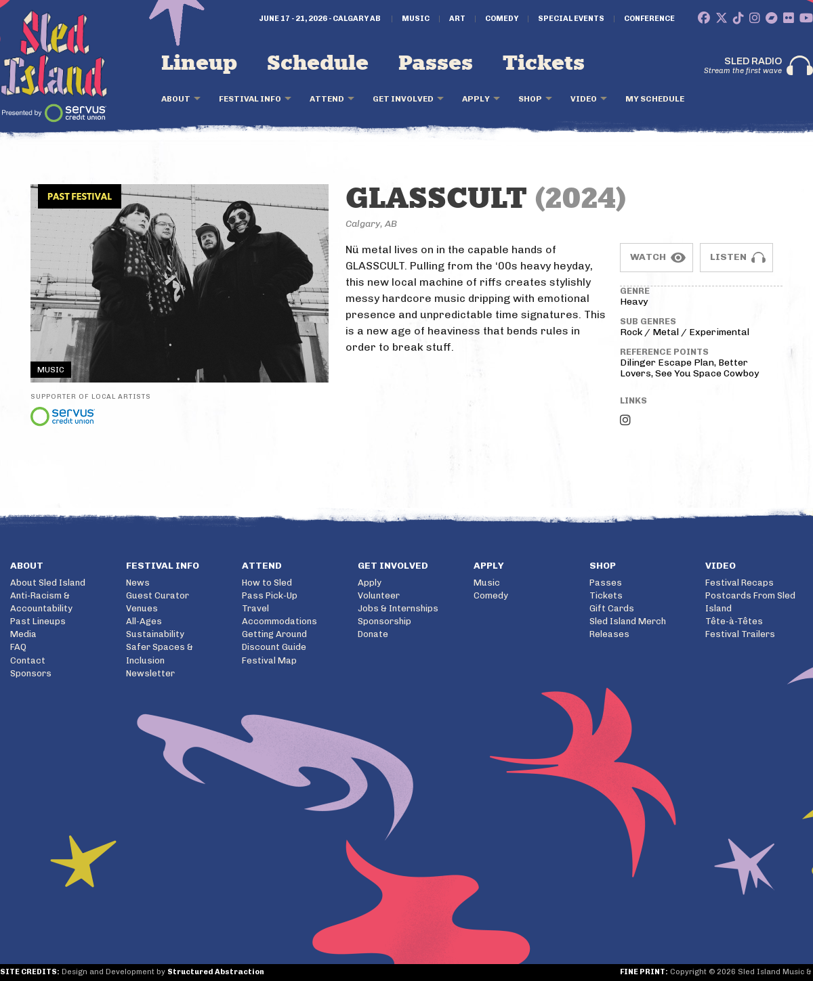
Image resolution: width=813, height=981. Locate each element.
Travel (255, 608)
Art (457, 19)
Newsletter (150, 673)
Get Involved (403, 99)
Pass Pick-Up (269, 595)
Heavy (634, 301)
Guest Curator (157, 595)
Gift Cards (611, 608)
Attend (327, 99)
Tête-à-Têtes (734, 621)
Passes (435, 64)
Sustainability (155, 634)
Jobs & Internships (398, 608)
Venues (142, 608)
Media (23, 634)
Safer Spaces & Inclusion (159, 653)
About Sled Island (47, 582)
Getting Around (274, 634)
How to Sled (267, 582)
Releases (609, 634)
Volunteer (379, 595)
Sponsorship (384, 621)
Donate (373, 634)
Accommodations (279, 621)
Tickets (544, 64)
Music (416, 19)
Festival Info (250, 99)
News (138, 582)
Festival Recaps (739, 582)
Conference (649, 19)
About (175, 99)
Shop (530, 99)
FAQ (18, 647)
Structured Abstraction (215, 971)
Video (583, 99)
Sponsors (30, 673)
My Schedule (654, 99)
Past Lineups (38, 621)
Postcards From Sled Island (750, 601)
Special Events (571, 19)
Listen (728, 257)
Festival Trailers (740, 634)
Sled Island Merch (627, 621)
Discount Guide (274, 647)
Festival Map (269, 660)
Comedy (501, 19)
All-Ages (144, 621)
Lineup (199, 64)
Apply (476, 99)
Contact (27, 660)
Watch (648, 257)
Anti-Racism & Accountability (41, 601)
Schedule (318, 64)
